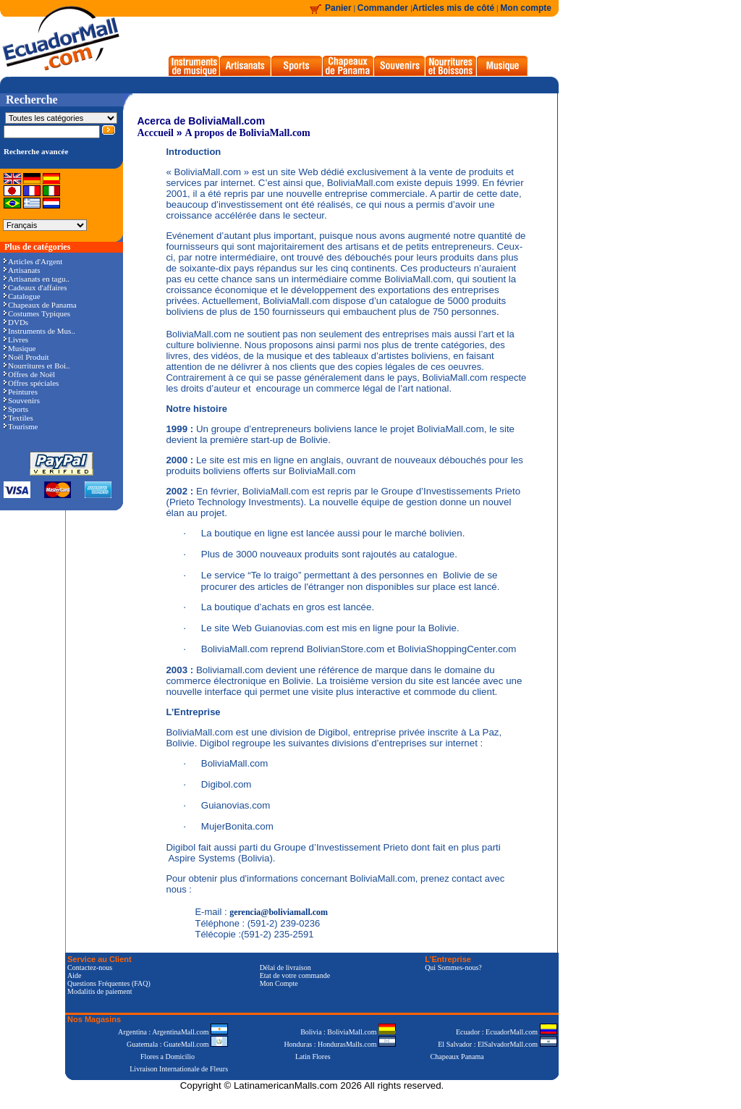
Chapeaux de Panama (40, 304)
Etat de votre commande (295, 975)
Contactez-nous (89, 967)
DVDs (16, 322)
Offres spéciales (31, 383)
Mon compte (525, 8)
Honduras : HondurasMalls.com (340, 1044)
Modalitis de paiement (99, 991)
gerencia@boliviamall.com (278, 912)
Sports (16, 409)
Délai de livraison (285, 967)
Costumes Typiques (37, 313)
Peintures (21, 391)
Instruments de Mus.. (39, 330)
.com (299, 132)
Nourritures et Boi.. (37, 365)
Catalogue (22, 296)
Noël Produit (26, 357)
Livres (16, 339)
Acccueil (155, 132)
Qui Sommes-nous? (453, 967)
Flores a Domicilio (167, 1056)
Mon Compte (279, 983)
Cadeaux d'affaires (35, 287)
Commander (383, 8)
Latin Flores (313, 1056)
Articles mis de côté (453, 8)
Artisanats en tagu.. (36, 278)
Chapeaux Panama (457, 1056)
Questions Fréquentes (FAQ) (109, 983)
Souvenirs (22, 400)
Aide (74, 975)
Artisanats (22, 270)
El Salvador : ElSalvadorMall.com (497, 1044)
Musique (20, 348)
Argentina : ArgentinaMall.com (173, 1032)
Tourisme (21, 426)
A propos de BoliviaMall (237, 132)
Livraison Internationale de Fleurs (179, 1069)
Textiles (18, 417)
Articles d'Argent (33, 261)
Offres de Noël (29, 374)
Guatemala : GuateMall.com (177, 1044)
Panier (338, 8)
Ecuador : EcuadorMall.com (506, 1032)
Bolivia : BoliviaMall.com (348, 1032)
